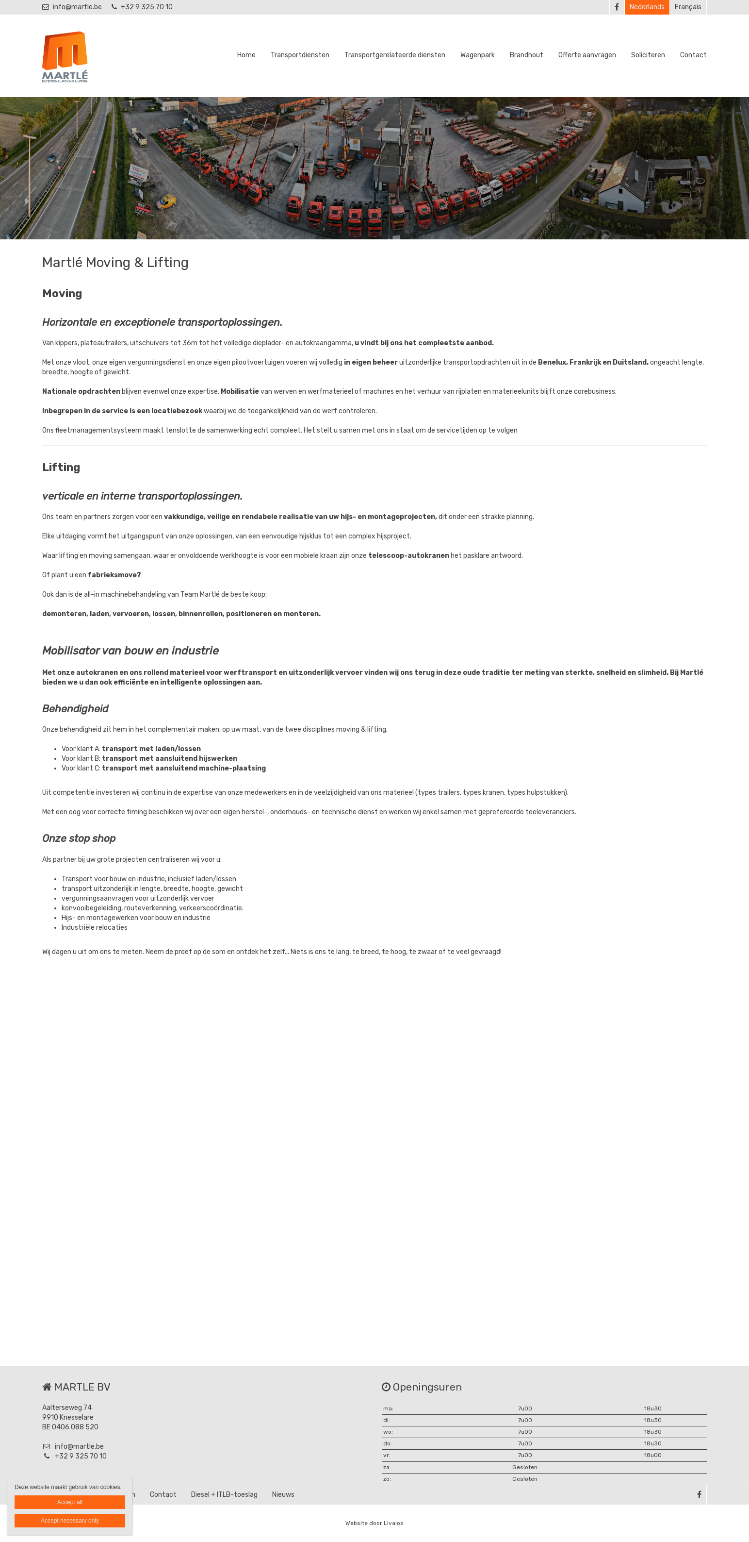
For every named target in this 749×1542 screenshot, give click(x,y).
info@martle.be (72, 7)
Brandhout (526, 55)
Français (688, 7)
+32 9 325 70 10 (142, 7)
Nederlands (647, 7)
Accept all (69, 1502)
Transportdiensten (300, 55)
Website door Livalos (374, 1523)
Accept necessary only (70, 1520)
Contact (693, 55)
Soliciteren (648, 55)
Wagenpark (477, 55)
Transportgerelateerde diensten (394, 55)
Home (246, 55)
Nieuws (283, 1495)
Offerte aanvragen (587, 55)
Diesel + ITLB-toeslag (224, 1495)
